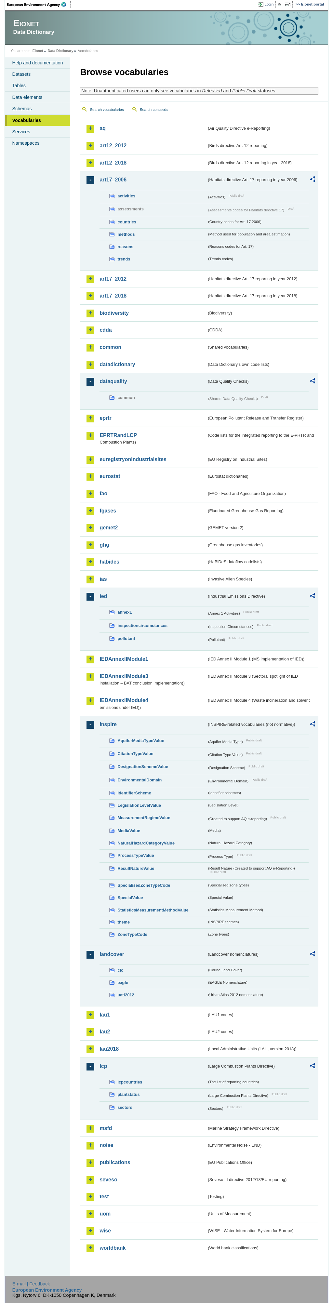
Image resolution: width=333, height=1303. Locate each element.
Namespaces (25, 143)
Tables (19, 85)
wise (105, 1230)
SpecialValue (130, 897)
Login (268, 4)
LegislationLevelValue (139, 805)
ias (103, 579)
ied (103, 596)
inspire (108, 724)
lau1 (105, 1014)
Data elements (27, 97)
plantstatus (128, 1094)
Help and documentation (37, 62)
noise (106, 1145)
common (110, 347)
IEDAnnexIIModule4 (124, 700)
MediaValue (128, 830)
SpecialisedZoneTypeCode (143, 885)
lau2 (105, 1031)
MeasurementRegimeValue (143, 817)
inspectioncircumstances (142, 625)
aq (103, 128)
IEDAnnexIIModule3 (124, 676)
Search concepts (154, 110)
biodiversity (114, 313)
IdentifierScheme (134, 793)
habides (109, 562)
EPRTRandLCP (118, 435)
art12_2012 (113, 145)
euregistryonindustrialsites (133, 459)
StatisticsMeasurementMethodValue (152, 910)
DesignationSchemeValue (142, 766)
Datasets (21, 74)
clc (120, 970)
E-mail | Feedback (31, 1283)
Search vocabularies (107, 110)
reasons (125, 246)
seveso (108, 1179)
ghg (104, 545)
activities (126, 195)
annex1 (124, 612)
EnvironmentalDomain (139, 780)
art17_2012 (113, 279)
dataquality (113, 381)
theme (123, 922)
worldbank (113, 1248)
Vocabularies (26, 120)
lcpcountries (129, 1082)
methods (126, 234)
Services (21, 131)
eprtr (105, 418)
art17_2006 (113, 179)
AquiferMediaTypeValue (140, 740)
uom (105, 1214)
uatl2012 (125, 994)
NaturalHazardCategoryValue (146, 843)
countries (126, 221)
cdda (106, 330)
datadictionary (117, 364)
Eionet (38, 51)
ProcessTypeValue (135, 855)
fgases (108, 510)
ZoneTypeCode (132, 934)
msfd (106, 1128)
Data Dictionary (60, 51)
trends (123, 259)
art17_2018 (113, 296)
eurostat (110, 476)
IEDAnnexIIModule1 (124, 659)
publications (115, 1162)
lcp (103, 1066)
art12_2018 (113, 163)
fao (103, 493)
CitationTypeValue (135, 753)
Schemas (22, 108)
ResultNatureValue (135, 868)
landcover (112, 954)
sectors (124, 1107)
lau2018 (109, 1049)
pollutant (126, 638)
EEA (39, 4)
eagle (122, 982)
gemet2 (109, 527)
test (104, 1196)
